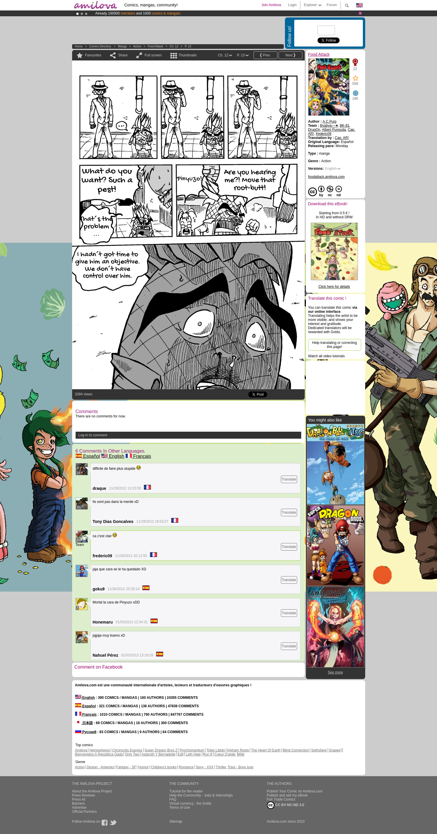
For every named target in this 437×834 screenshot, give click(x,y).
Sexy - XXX (204, 767)
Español (88, 456)
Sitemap (176, 821)
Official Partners (84, 812)
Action (137, 46)
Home (79, 46)
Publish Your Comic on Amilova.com (295, 791)
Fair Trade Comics (281, 799)
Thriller (221, 767)
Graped (334, 750)
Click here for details (334, 287)
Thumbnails (188, 55)
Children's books (163, 767)
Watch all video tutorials (326, 356)
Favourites (93, 55)
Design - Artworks (100, 767)
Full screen (153, 55)
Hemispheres (100, 750)
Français (138, 456)
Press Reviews (83, 795)
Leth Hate (193, 754)
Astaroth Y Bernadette (158, 754)
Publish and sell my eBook (287, 795)
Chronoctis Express (127, 750)
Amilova (81, 750)
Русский (86, 732)
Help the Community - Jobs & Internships (201, 795)
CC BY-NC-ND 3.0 (285, 805)
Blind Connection (296, 750)
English (112, 456)
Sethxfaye (319, 750)
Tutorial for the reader (186, 791)
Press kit (78, 799)
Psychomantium (192, 750)
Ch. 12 (174, 46)
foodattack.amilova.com (326, 177)
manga (122, 46)
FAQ (173, 799)
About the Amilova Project (92, 791)
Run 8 (207, 754)
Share (123, 55)
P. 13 (188, 46)
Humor (143, 767)
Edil (180, 754)
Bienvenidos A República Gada (99, 754)
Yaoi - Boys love (241, 767)
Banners (78, 803)
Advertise (79, 808)
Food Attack (155, 46)
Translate (289, 479)
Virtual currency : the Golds (191, 803)
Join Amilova (271, 5)
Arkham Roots (238, 750)
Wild (241, 754)
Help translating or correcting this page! (334, 345)
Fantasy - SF (126, 767)
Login (292, 5)
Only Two (132, 754)
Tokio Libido (215, 750)
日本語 (84, 723)
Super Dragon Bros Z (161, 750)
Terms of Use (180, 808)
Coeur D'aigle (225, 754)
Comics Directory (100, 46)
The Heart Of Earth (265, 750)
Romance (186, 767)
